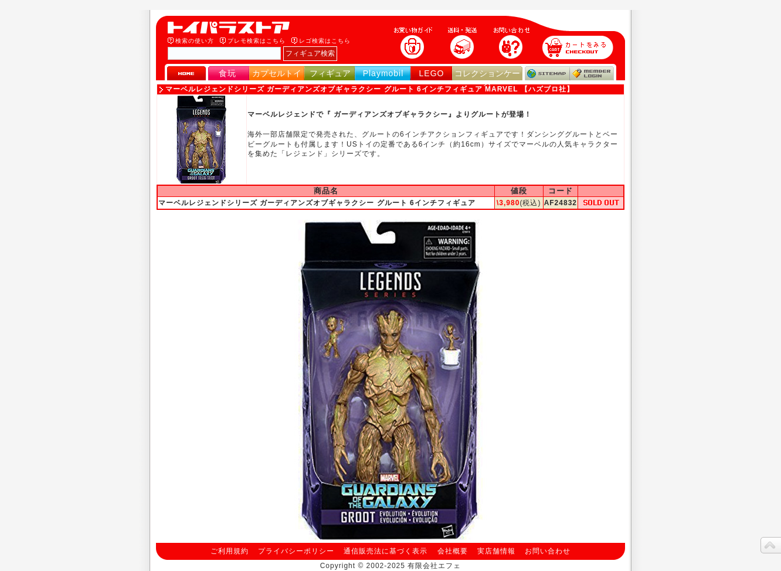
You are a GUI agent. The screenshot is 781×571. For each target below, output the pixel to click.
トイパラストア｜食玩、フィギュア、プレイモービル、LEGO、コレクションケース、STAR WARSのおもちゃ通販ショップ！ (232, 27)
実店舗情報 (496, 551)
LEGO (431, 73)
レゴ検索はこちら (325, 41)
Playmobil (383, 73)
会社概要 (452, 551)
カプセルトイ (276, 73)
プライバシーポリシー (296, 551)
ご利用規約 (229, 551)
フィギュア (330, 73)
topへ (770, 545)
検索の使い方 (194, 41)
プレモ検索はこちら (256, 41)
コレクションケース (487, 78)
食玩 (227, 73)
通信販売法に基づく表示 (385, 551)
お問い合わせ (548, 551)
